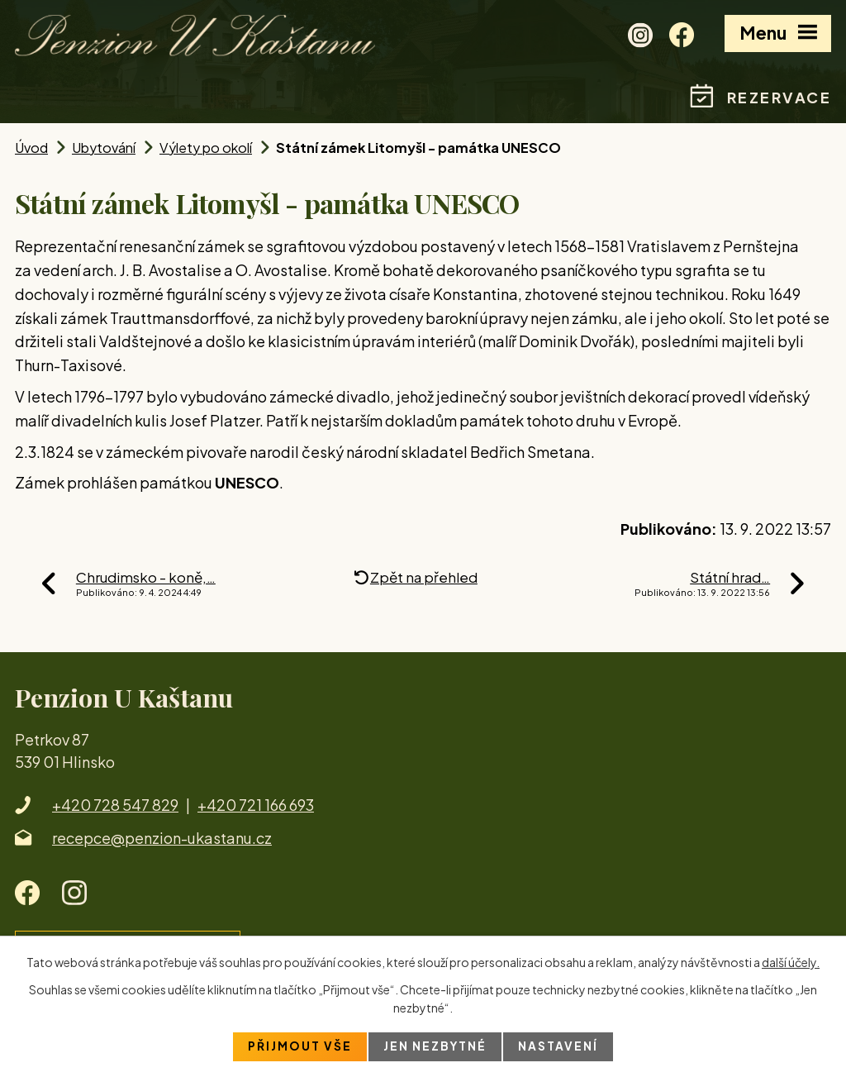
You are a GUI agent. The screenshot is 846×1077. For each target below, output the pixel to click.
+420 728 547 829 (115, 804)
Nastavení (559, 1046)
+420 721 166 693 (255, 804)
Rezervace (779, 97)
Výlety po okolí (205, 147)
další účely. (791, 961)
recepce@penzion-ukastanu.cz (162, 837)
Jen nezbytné (435, 1046)
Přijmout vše (299, 1046)
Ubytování (103, 147)
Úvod (31, 147)
